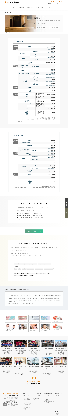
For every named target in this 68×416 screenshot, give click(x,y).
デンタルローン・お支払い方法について (34, 231)
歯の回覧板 (57, 406)
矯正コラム (57, 407)
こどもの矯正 (30, 7)
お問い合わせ (66, 213)
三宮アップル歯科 (26, 391)
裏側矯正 (37, 391)
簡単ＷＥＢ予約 (66, 203)
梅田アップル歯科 (26, 393)
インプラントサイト (27, 402)
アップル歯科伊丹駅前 (27, 397)
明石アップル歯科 (26, 388)
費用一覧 (37, 7)
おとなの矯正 (22, 7)
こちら (21, 303)
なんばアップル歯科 (27, 395)
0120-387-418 (11, 395)
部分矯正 (35, 392)
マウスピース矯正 (37, 388)
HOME (7, 7)
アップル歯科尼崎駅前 (27, 392)
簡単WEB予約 (59, 7)
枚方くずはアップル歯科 (27, 396)
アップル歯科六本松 (27, 400)
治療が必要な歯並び (59, 388)
